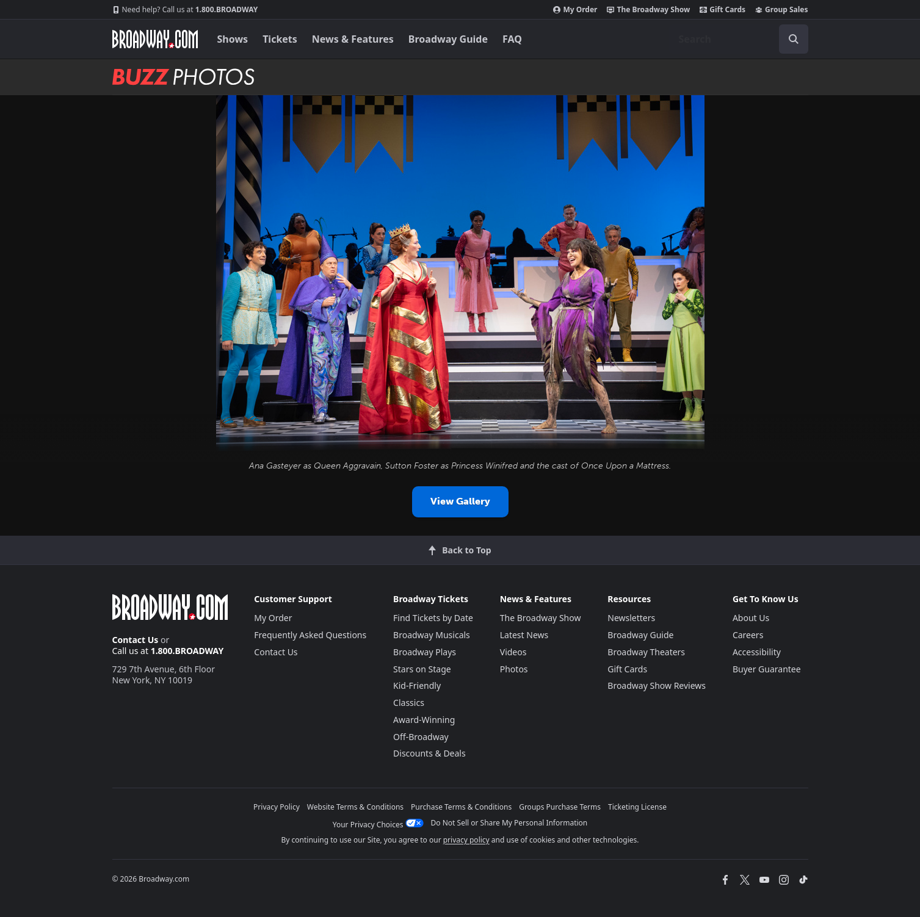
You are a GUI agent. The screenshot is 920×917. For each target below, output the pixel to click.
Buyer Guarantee (767, 669)
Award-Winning (424, 719)
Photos (514, 669)
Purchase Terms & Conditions (461, 807)
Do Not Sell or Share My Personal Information (509, 823)
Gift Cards (722, 10)
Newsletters (631, 618)
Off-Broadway (421, 737)
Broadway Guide (448, 39)
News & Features (353, 39)
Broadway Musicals (431, 635)
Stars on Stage (422, 669)
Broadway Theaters (646, 652)
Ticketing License (637, 807)
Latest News (524, 635)
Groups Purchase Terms (560, 807)
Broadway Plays (424, 652)
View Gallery (460, 501)
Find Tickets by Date (433, 618)
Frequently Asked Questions (310, 635)
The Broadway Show (648, 10)
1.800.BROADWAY (185, 10)
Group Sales (781, 10)
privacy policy (466, 840)
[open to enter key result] (793, 39)
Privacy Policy (276, 807)
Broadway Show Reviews (656, 685)
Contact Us (135, 639)
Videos (513, 652)
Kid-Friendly (417, 685)
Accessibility (757, 652)
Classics (408, 702)
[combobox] (738, 39)
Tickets (280, 39)
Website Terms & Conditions (355, 807)
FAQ (512, 39)
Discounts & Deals (429, 753)
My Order (575, 10)
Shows (232, 39)
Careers (748, 635)
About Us (751, 618)
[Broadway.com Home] (155, 39)
